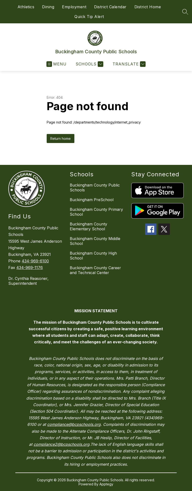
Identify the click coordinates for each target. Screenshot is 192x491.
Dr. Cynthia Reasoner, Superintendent (28, 281)
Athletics (26, 6)
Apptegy (106, 484)
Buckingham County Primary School (96, 212)
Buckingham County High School (93, 255)
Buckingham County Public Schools (95, 187)
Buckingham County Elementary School (88, 226)
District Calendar (110, 6)
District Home (147, 6)
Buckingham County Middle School (95, 241)
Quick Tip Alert (89, 16)
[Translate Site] (128, 64)
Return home (60, 138)
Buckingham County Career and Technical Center (95, 270)
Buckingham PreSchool (91, 199)
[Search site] (185, 12)
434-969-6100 (35, 261)
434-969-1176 (29, 267)
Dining (48, 6)
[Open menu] (56, 64)
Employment (74, 6)
